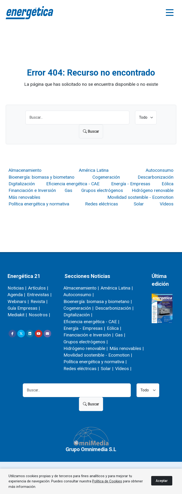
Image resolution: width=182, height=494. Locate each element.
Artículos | (38, 288)
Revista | (39, 301)
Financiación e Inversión (32, 190)
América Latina (94, 170)
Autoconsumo (159, 170)
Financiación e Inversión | (88, 335)
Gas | (120, 335)
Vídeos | (123, 368)
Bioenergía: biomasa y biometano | (98, 301)
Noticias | (17, 288)
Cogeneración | (78, 308)
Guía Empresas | (24, 308)
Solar (139, 204)
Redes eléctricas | (81, 368)
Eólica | (114, 328)
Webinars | (18, 301)
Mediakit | (17, 314)
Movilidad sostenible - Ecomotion (140, 197)
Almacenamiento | (81, 288)
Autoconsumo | (79, 294)
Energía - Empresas (130, 183)
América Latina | (117, 288)
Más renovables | (126, 348)
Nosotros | (39, 314)
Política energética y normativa (39, 204)
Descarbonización (155, 177)
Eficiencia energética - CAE (73, 183)
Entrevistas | (39, 294)
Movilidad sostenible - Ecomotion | (98, 355)
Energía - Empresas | (84, 328)
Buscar (91, 131)
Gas (68, 190)
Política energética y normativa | (95, 361)
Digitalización (22, 183)
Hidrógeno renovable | (86, 348)
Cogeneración (106, 177)
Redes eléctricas (101, 204)
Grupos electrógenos (102, 190)
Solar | (107, 368)
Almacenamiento (25, 170)
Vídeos (166, 204)
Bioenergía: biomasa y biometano (41, 177)
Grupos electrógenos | (86, 341)
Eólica (167, 183)
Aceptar (162, 481)
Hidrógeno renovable (152, 190)
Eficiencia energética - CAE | (91, 321)
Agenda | (16, 294)
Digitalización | (78, 314)
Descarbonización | (114, 308)
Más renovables (24, 197)
